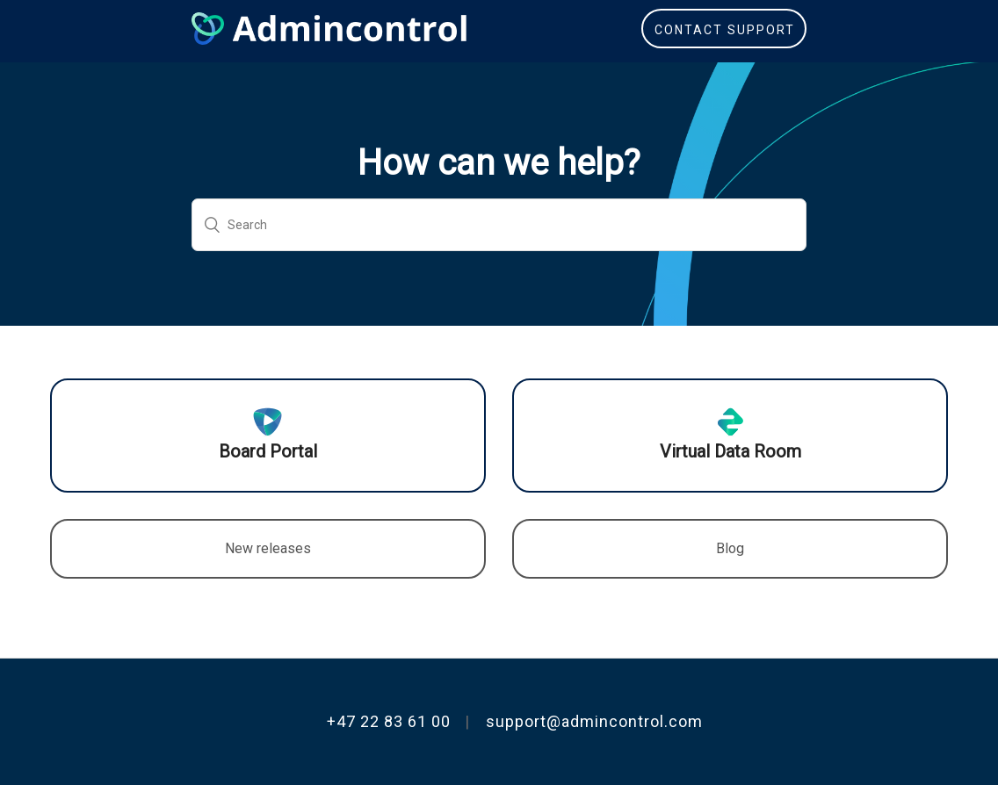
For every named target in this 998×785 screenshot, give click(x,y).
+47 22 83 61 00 (389, 721)
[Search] (499, 224)
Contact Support (724, 30)
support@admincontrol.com (594, 721)
